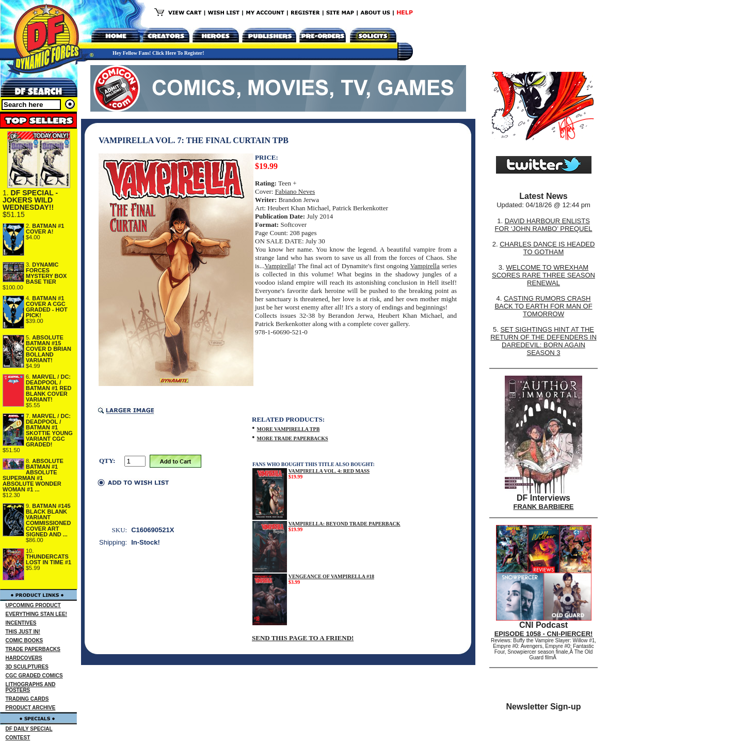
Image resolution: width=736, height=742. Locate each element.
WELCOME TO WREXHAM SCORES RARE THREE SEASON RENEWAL (543, 275)
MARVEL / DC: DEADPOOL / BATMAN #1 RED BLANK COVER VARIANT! (48, 388)
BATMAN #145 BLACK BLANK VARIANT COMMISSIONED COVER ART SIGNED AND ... (48, 520)
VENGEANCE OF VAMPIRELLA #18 (331, 576)
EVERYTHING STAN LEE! (36, 614)
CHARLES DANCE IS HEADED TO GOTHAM (547, 248)
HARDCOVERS (24, 658)
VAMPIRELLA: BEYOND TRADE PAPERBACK (345, 524)
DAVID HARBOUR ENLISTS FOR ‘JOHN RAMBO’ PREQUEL (544, 225)
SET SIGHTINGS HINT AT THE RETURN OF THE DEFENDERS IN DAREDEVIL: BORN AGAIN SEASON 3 (543, 341)
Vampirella (279, 266)
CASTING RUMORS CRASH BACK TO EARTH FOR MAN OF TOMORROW (543, 306)
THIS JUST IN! (23, 632)
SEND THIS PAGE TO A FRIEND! (303, 638)
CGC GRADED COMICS (34, 675)
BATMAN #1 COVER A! (45, 229)
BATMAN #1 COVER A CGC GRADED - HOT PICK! (47, 306)
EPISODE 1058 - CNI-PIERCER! (543, 634)
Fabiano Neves (295, 191)
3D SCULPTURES (27, 667)
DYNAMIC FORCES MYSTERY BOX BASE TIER (46, 273)
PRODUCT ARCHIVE (31, 707)
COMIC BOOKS (24, 640)
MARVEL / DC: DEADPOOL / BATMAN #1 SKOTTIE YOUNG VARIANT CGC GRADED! (49, 430)
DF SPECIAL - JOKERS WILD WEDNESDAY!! (30, 200)
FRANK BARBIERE (544, 507)
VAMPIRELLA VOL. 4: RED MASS (329, 471)
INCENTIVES (21, 623)
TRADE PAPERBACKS (33, 649)
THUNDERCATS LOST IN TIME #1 (48, 559)
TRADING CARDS (27, 699)
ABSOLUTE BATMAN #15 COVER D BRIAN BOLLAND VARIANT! (48, 348)
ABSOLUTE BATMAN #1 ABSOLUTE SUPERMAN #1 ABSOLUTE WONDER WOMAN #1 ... (33, 475)
